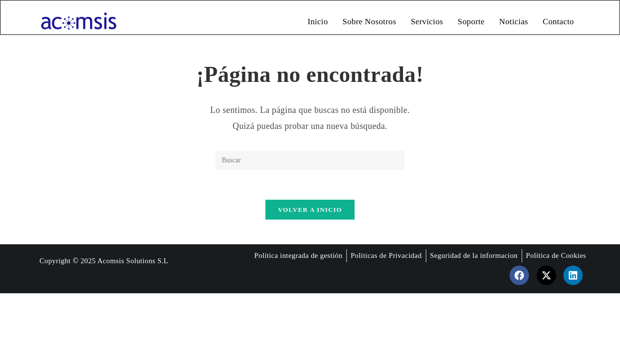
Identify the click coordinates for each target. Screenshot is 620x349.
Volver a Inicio (310, 209)
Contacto (558, 21)
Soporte (471, 21)
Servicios (427, 21)
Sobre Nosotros (369, 21)
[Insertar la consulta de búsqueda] (310, 160)
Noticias (513, 21)
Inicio (318, 21)
